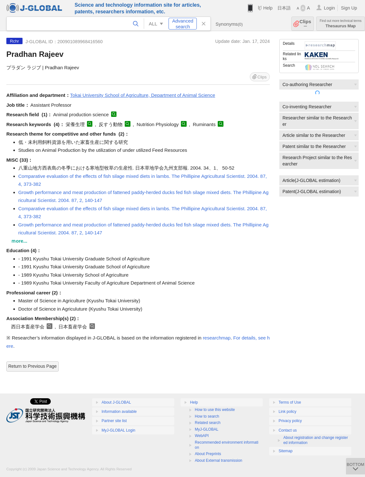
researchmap (217, 337)
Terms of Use (290, 402)
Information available (119, 411)
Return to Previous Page (32, 366)
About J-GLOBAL (116, 402)
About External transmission (218, 460)
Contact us (288, 430)
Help (267, 7)
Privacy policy (290, 421)
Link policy (287, 411)
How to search (207, 416)
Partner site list (114, 421)
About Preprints (208, 454)
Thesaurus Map (341, 23)
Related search (208, 422)
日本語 (284, 7)
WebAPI (202, 435)
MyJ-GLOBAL (206, 429)
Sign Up (349, 7)
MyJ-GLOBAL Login (118, 430)
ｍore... (19, 241)
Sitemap (286, 451)
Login (329, 7)
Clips (305, 24)
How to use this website (215, 409)
